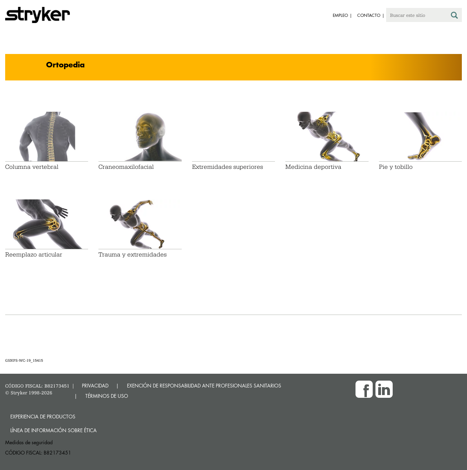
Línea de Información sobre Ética (53, 430)
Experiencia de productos (42, 416)
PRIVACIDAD (95, 385)
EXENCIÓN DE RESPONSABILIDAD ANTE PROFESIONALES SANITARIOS (204, 385)
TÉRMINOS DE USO (106, 396)
